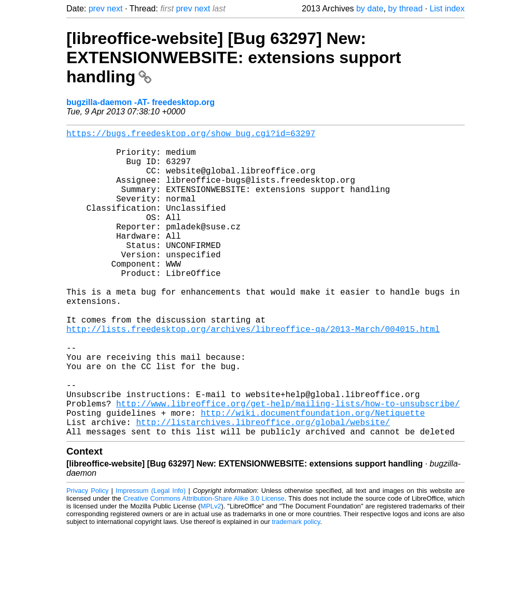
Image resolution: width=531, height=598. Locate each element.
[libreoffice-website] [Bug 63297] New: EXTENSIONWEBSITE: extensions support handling (233, 57)
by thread (405, 8)
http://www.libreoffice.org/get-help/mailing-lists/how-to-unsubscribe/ (287, 465)
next (114, 8)
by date (369, 8)
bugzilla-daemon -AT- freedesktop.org (140, 102)
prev (97, 8)
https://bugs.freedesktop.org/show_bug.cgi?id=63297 (190, 135)
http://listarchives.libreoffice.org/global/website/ (263, 488)
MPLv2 (211, 574)
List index (447, 8)
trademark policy (296, 590)
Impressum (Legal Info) (151, 559)
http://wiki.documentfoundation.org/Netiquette (313, 477)
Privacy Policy (87, 559)
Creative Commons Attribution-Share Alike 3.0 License (204, 567)
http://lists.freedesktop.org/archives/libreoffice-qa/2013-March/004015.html (253, 374)
